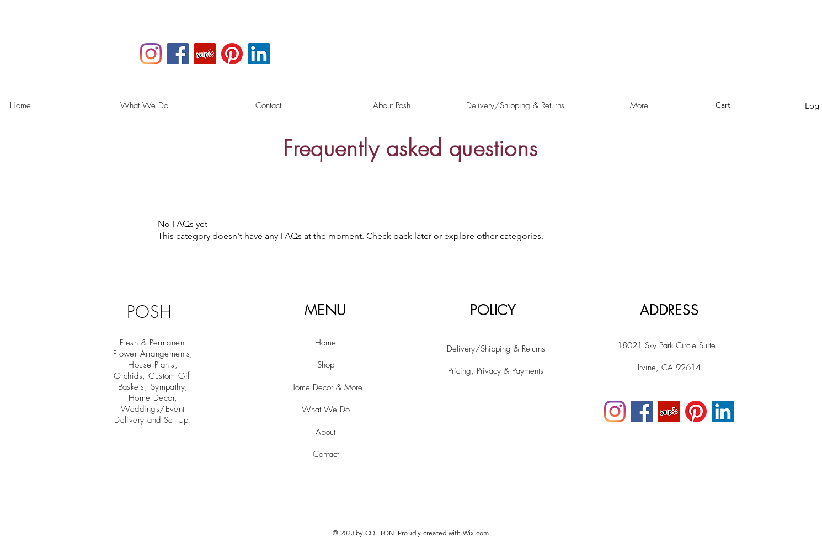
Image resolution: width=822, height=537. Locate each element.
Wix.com (476, 533)
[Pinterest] (232, 54)
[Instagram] (151, 54)
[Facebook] (178, 54)
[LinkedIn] (259, 54)
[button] (729, 104)
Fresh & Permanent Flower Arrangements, (153, 348)
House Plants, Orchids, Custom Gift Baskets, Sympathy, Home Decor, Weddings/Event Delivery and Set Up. (153, 392)
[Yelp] (205, 54)
